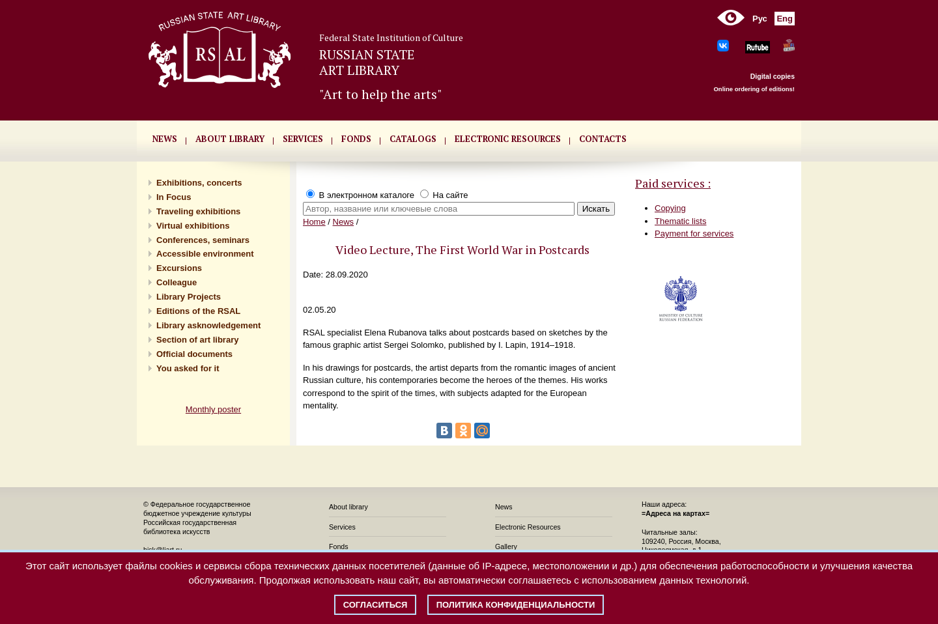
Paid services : (673, 183)
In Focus (173, 197)
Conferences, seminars (202, 240)
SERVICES (303, 139)
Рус (759, 18)
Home (314, 222)
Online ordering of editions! (754, 88)
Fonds (338, 546)
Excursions (179, 268)
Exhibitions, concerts (199, 183)
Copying (670, 208)
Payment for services (694, 233)
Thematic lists (680, 221)
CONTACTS (603, 139)
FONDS (356, 139)
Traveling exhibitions (198, 211)
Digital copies (772, 76)
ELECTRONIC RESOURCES (508, 139)
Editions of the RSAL (198, 311)
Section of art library (197, 340)
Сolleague (176, 282)
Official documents (194, 354)
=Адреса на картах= (675, 513)
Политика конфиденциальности (515, 605)
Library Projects (188, 297)
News (343, 222)
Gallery (506, 546)
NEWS (164, 139)
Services (342, 527)
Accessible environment (205, 254)
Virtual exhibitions (192, 226)
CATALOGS (413, 139)
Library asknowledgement (208, 325)
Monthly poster (213, 409)
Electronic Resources (528, 527)
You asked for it (188, 368)
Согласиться (375, 605)
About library (229, 139)
